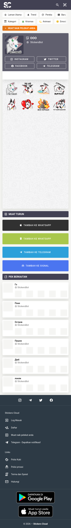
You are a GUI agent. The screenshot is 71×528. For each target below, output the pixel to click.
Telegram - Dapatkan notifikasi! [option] (23, 442)
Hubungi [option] (12, 482)
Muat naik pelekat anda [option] (19, 435)
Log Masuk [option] (13, 420)
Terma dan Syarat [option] (16, 474)
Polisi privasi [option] (14, 467)
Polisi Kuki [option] (13, 459)
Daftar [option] (11, 427)
